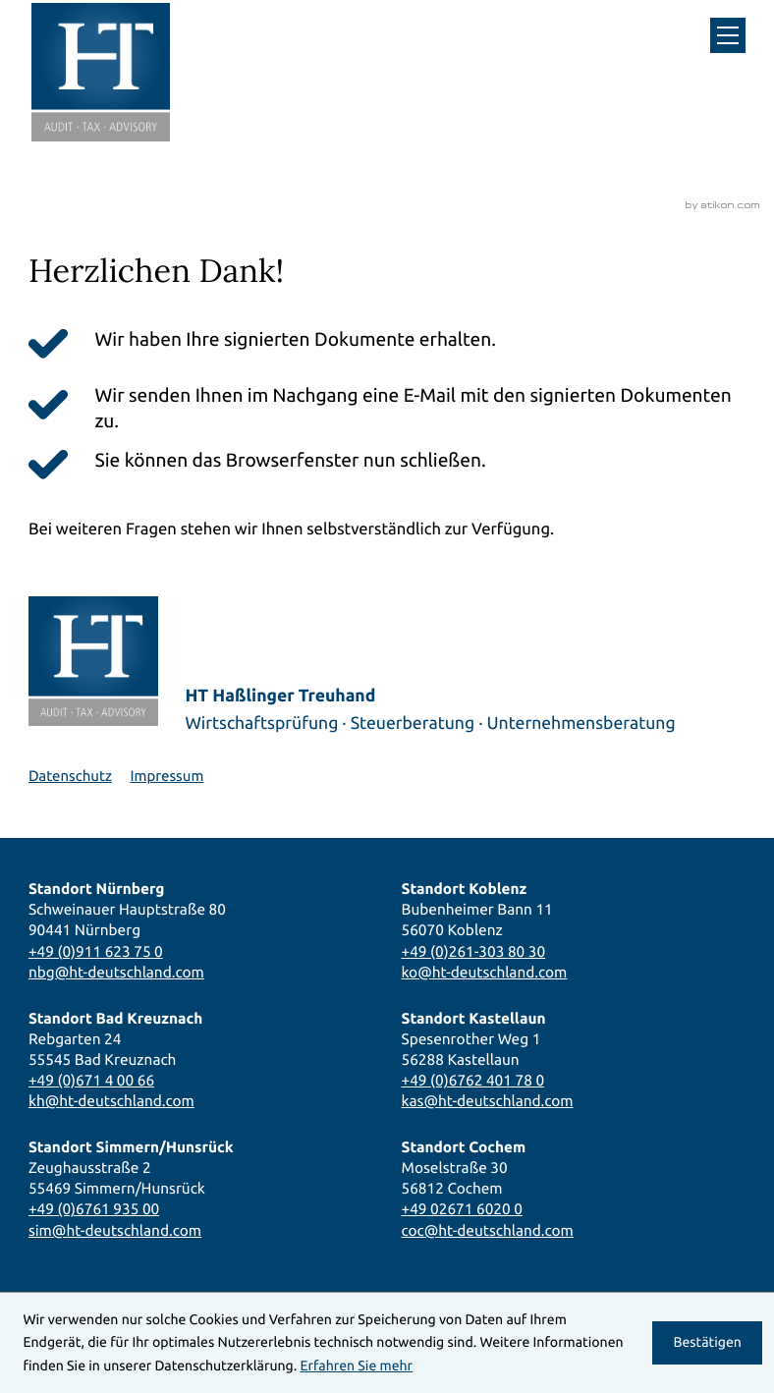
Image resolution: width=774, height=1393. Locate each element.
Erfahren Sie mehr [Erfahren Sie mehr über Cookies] (356, 1365)
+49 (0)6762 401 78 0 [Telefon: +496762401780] (473, 1080)
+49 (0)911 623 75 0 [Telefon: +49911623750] (95, 951)
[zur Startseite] (100, 72)
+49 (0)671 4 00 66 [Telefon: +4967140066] (91, 1080)
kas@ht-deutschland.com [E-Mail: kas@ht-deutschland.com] (488, 1100)
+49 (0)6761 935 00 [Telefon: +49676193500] (93, 1208)
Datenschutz (70, 775)
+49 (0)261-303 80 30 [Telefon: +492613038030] (474, 951)
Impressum (166, 775)
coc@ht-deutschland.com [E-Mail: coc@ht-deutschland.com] (488, 1230)
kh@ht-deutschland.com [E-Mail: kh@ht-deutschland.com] (111, 1100)
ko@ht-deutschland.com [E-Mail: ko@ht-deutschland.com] (485, 972)
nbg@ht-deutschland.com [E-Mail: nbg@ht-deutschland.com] (116, 972)
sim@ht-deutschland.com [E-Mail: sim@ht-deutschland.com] (114, 1230)
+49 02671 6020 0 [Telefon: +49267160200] (462, 1208)
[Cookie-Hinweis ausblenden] (707, 1343)
